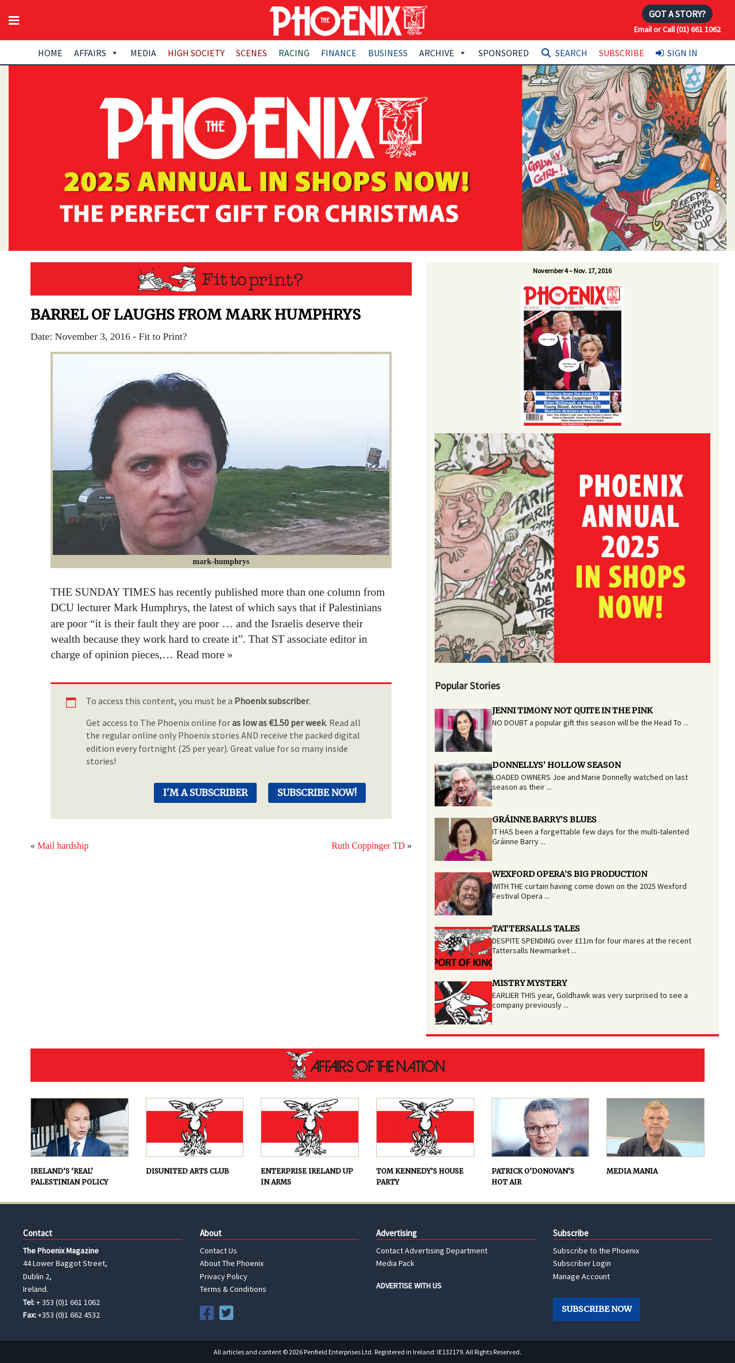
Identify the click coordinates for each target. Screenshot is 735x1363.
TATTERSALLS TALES (536, 928)
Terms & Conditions (233, 1289)
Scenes (251, 53)
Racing (294, 53)
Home (50, 53)
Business (388, 53)
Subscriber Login (582, 1263)
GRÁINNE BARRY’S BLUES (544, 819)
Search (571, 53)
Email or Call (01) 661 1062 (677, 29)
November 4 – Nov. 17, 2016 (572, 270)
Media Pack (395, 1263)
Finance (339, 53)
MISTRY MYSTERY (529, 983)
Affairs (96, 53)
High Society (196, 53)
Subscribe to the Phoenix (596, 1250)
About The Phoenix (232, 1263)
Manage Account (581, 1276)
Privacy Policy (223, 1276)
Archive (443, 53)
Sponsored (503, 53)
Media (143, 53)
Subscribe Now (597, 1309)
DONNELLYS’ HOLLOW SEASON (556, 765)
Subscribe (621, 53)
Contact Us (218, 1250)
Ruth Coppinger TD (368, 846)
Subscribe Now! (317, 792)
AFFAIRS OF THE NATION (367, 1065)
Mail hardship (62, 846)
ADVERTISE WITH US (409, 1285)
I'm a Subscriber (205, 792)
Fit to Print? (221, 279)
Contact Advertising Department (432, 1250)
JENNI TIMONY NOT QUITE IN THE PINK (572, 710)
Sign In (682, 53)
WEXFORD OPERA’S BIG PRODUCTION (569, 874)
